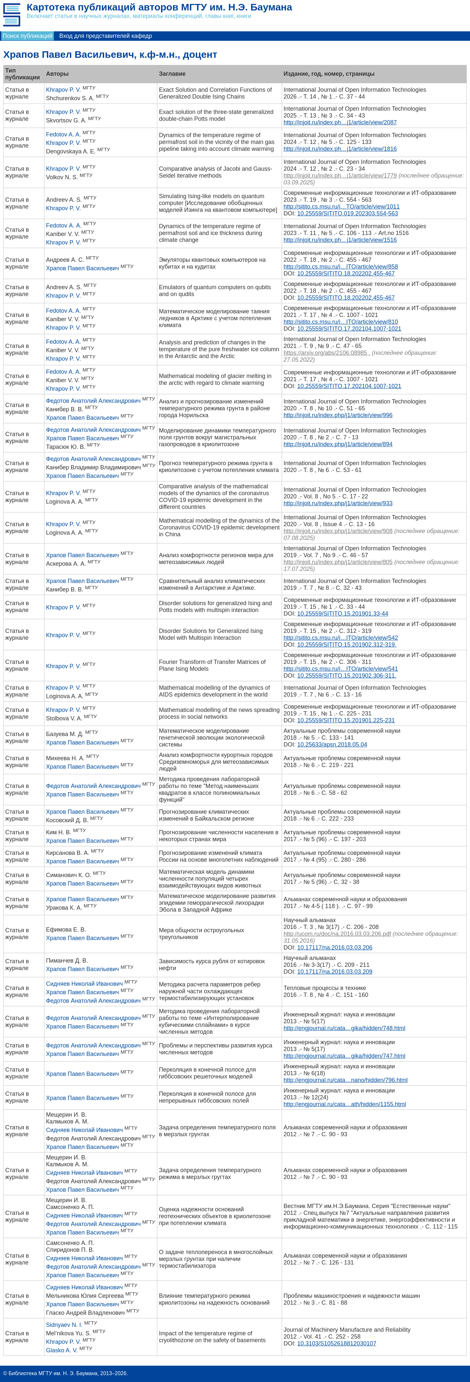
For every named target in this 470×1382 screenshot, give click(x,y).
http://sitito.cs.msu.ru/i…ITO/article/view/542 (341, 638)
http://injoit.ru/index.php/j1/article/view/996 (338, 415)
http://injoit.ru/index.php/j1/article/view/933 (338, 503)
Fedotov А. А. (64, 225)
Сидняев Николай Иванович (84, 984)
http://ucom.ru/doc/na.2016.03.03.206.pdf (337, 934)
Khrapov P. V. (63, 89)
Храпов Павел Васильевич (82, 268)
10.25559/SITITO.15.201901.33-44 (342, 613)
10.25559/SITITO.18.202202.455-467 (346, 273)
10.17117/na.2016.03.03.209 (334, 971)
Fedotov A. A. (63, 134)
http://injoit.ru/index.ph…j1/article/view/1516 (340, 240)
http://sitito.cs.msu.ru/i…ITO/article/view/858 (341, 266)
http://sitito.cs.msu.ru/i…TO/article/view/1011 (342, 206)
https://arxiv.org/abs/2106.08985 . (327, 353)
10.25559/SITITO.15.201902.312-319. (347, 644)
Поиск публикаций (28, 36)
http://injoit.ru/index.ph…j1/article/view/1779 (340, 175)
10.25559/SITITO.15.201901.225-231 (346, 720)
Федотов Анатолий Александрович (93, 401)
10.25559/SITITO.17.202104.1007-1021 (349, 328)
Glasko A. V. (62, 1350)
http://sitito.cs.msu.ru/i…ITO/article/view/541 (341, 669)
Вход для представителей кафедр (105, 36)
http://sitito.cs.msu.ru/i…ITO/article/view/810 (341, 322)
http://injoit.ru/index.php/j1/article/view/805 (338, 562)
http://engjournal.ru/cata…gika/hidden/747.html (344, 1056)
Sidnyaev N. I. (64, 1325)
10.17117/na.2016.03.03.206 (334, 947)
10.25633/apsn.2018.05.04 (332, 744)
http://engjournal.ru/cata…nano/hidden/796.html (346, 1080)
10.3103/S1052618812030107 (336, 1343)
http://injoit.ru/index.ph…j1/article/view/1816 (340, 149)
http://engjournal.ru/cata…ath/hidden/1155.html (345, 1104)
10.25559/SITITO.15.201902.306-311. (347, 675)
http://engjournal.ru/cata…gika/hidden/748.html (344, 1028)
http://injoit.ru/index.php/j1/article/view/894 (338, 444)
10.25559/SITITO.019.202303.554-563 (347, 213)
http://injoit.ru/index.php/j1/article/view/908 (338, 531)
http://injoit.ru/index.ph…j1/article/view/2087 (340, 122)
